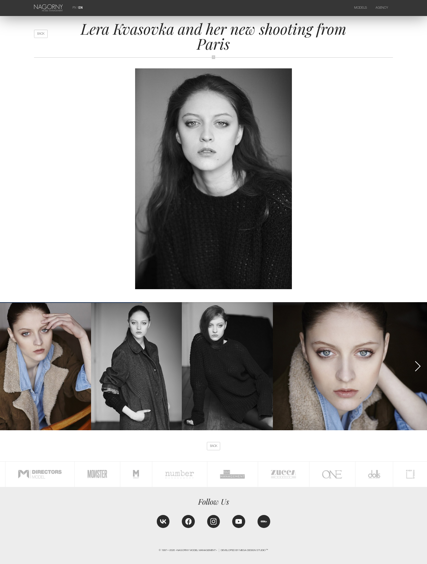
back (40, 33)
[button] (417, 366)
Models (360, 7)
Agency (382, 7)
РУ (74, 7)
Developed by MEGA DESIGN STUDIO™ (244, 550)
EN (80, 7)
